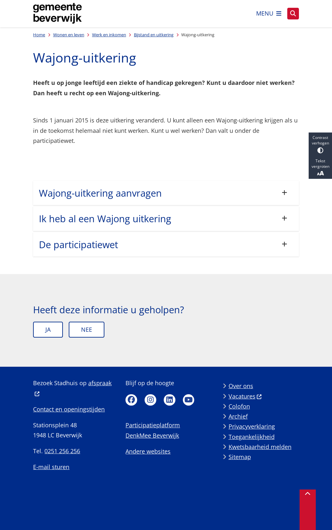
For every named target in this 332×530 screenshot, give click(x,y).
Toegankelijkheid (252, 437)
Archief (238, 416)
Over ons (241, 386)
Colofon (239, 406)
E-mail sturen (51, 467)
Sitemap (240, 457)
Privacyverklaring (252, 426)
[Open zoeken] (293, 13)
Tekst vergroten (320, 167)
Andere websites (148, 451)
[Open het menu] (268, 14)
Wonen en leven (68, 35)
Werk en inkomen (109, 35)
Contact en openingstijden (69, 409)
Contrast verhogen (320, 144)
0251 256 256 (62, 451)
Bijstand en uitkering (153, 35)
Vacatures (245, 396)
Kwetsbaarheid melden (260, 447)
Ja (48, 329)
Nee (86, 329)
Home (39, 35)
